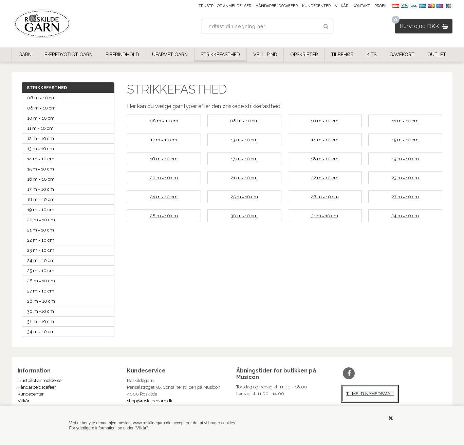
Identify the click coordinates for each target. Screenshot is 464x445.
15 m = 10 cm (40, 168)
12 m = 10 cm (40, 138)
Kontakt (361, 6)
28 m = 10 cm (41, 301)
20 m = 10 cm (41, 219)
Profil (381, 6)
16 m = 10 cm (41, 179)
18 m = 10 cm (41, 199)
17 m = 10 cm (40, 189)
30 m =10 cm (40, 311)
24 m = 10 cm (41, 260)
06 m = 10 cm (41, 97)
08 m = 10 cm (41, 107)
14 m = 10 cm (40, 158)
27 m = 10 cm (40, 291)
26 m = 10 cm (41, 280)
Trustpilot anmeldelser (225, 6)
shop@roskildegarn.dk (149, 400)
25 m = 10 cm (40, 270)
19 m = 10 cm (40, 209)
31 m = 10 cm (40, 321)
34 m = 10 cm (41, 331)
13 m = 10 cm (40, 148)
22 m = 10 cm (40, 240)
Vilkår (341, 6)
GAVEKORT (401, 54)
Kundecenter (316, 6)
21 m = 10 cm (40, 229)
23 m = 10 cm (40, 250)
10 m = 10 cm (41, 118)
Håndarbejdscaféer (277, 6)
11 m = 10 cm (40, 128)
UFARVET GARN (170, 54)
